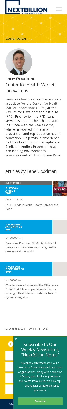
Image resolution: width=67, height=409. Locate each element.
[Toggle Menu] (59, 9)
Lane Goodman (13, 199)
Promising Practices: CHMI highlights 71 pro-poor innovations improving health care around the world (30, 247)
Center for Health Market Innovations (32, 105)
